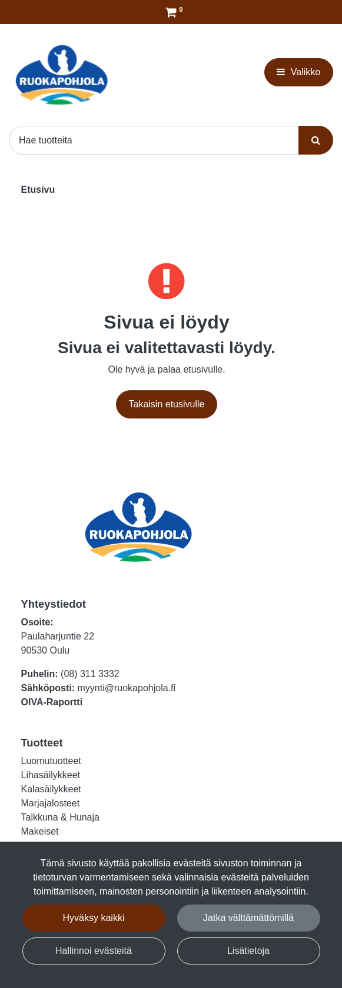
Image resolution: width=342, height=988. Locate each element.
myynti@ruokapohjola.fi (127, 688)
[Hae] (154, 140)
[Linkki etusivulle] (62, 74)
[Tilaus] (171, 12)
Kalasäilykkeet (51, 789)
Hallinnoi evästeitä (93, 951)
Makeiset (40, 831)
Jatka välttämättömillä (248, 918)
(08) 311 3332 (90, 674)
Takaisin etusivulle (167, 404)
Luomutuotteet (51, 761)
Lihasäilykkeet (51, 775)
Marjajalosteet (50, 803)
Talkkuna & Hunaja (60, 817)
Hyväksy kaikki (94, 918)
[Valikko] (298, 72)
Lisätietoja (248, 951)
